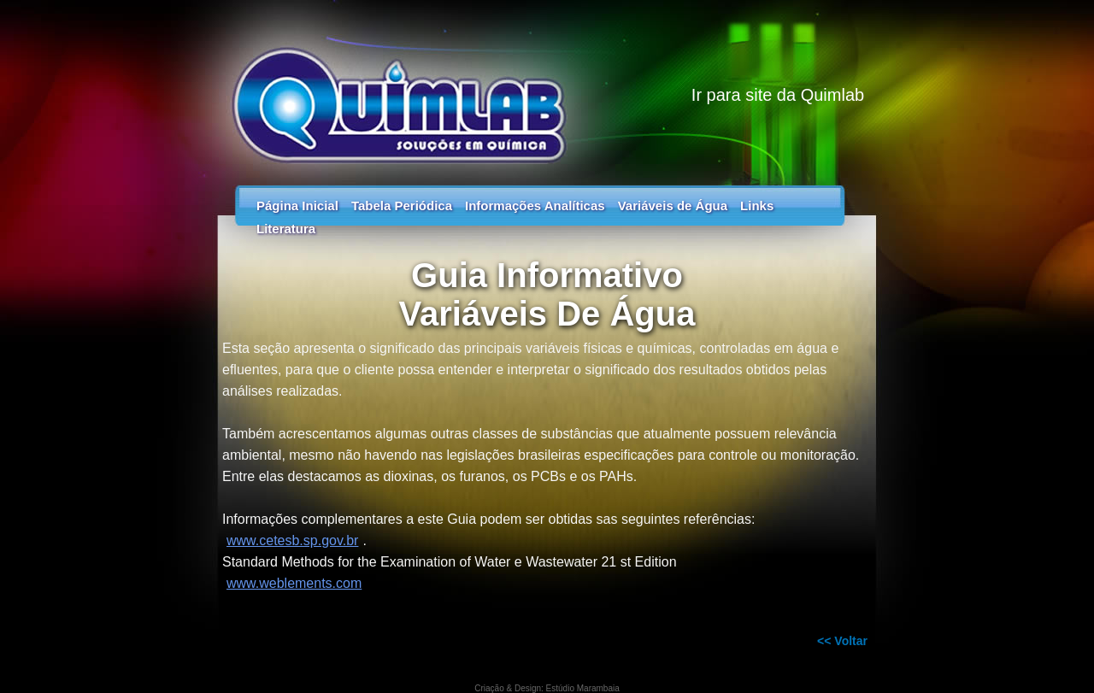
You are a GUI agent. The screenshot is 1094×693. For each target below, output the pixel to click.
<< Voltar (842, 641)
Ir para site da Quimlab (777, 94)
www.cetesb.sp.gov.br (292, 540)
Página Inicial (297, 205)
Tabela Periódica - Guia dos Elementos (547, 85)
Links (756, 205)
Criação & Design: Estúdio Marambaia (547, 688)
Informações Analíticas (535, 205)
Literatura (285, 228)
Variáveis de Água (672, 205)
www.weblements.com (294, 583)
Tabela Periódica (401, 205)
